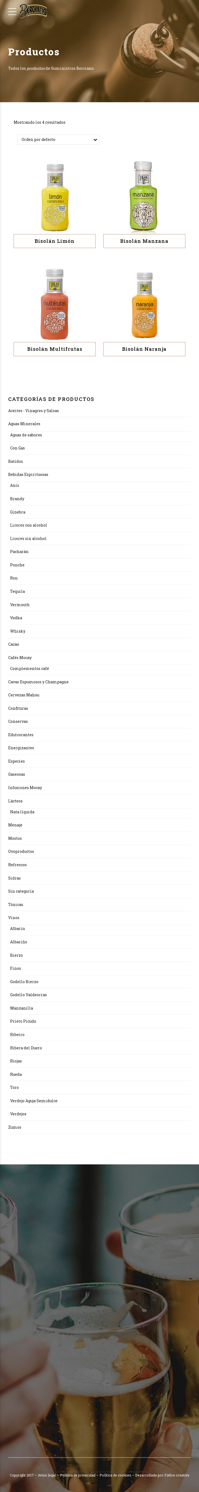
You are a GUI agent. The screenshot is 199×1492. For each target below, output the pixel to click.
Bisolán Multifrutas (54, 349)
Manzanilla (21, 1008)
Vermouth (20, 604)
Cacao (13, 644)
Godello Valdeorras (28, 995)
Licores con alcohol (28, 525)
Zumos (14, 1127)
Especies (16, 761)
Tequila (17, 591)
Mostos (15, 838)
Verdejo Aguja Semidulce (34, 1100)
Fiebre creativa (176, 1475)
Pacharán (19, 551)
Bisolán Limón (55, 241)
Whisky (17, 631)
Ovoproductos (21, 851)
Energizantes (21, 748)
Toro (14, 1087)
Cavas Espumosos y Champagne (38, 681)
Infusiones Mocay (25, 787)
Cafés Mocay (20, 657)
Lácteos (15, 801)
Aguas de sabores (26, 434)
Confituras (18, 708)
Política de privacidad (77, 1475)
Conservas (18, 721)
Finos (15, 968)
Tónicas (15, 904)
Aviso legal (47, 1475)
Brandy (17, 499)
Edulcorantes (21, 734)
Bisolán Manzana (144, 241)
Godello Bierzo (24, 981)
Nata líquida (22, 811)
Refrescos (17, 865)
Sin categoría (21, 891)
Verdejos (18, 1114)
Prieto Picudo (23, 1021)
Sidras (14, 878)
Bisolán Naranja (144, 349)
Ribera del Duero (26, 1047)
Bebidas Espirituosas (28, 474)
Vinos (13, 917)
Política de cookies (115, 1475)
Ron (14, 578)
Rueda (16, 1074)
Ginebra (17, 512)
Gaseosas (16, 774)
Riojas (16, 1061)
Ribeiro (17, 1034)
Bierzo (16, 955)
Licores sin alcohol (28, 538)
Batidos (15, 461)
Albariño (18, 942)
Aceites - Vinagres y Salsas (33, 410)
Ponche (17, 564)
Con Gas (17, 448)
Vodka (16, 618)
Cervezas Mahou (23, 695)
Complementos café (29, 668)
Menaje (15, 825)
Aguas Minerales (24, 424)
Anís (14, 485)
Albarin (17, 928)
